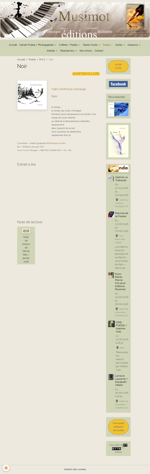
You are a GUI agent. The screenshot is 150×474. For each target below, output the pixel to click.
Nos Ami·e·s (86, 51)
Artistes (51, 51)
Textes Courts (90, 45)
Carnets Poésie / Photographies (36, 45)
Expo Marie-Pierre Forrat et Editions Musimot (120, 282)
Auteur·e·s (133, 45)
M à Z (42, 60)
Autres (119, 45)
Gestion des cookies (75, 469)
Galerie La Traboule (121, 179)
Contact (98, 51)
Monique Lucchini (57, 143)
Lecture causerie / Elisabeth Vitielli (121, 381)
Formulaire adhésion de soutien (118, 427)
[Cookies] (6, 468)
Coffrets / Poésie (68, 45)
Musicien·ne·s (67, 51)
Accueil (13, 45)
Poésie (107, 45)
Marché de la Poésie (121, 215)
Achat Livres (118, 67)
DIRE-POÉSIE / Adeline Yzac (121, 327)
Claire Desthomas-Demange (68, 89)
